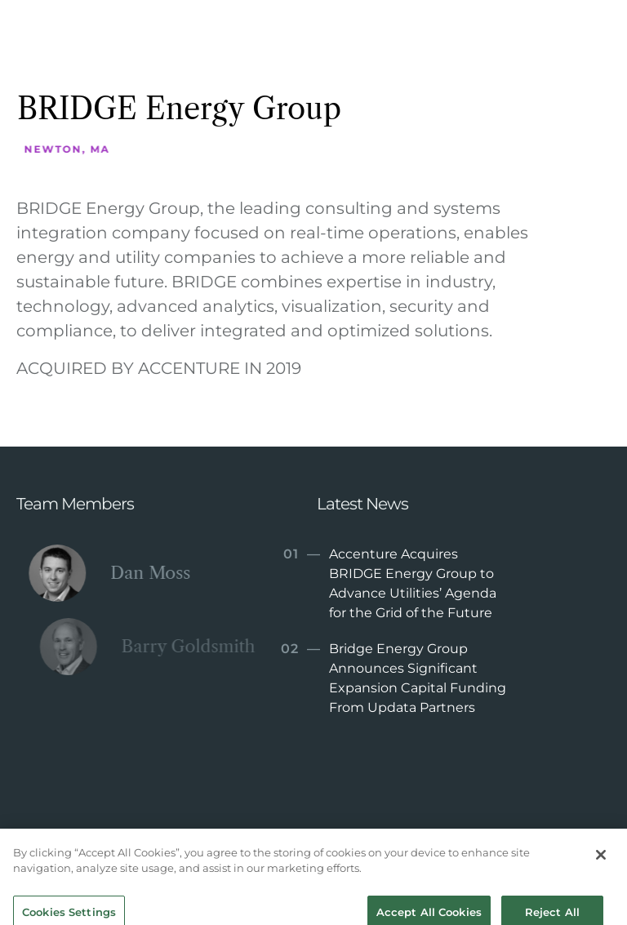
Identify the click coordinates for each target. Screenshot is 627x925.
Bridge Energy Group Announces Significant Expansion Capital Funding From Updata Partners (393, 677)
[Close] (601, 862)
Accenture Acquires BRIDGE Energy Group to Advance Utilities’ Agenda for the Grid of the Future (388, 582)
